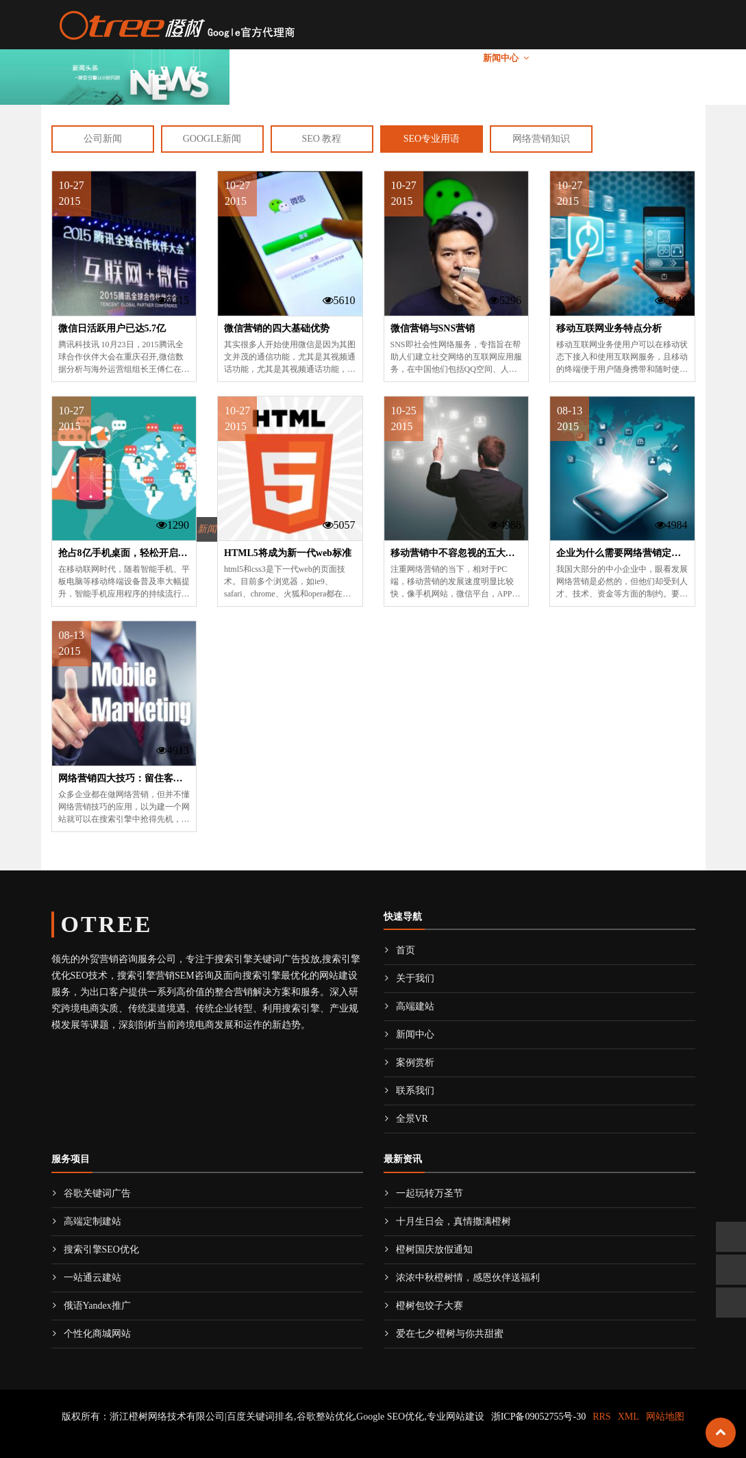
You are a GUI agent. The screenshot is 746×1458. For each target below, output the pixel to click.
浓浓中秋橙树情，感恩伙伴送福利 (462, 1277)
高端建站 (432, 58)
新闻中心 (501, 58)
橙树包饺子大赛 (423, 1305)
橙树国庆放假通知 (428, 1249)
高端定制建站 (86, 1221)
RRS (601, 1416)
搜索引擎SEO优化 (95, 1249)
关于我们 (295, 58)
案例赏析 (569, 58)
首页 (251, 58)
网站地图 (665, 1416)
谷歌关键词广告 (91, 1193)
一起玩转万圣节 (423, 1193)
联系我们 (623, 58)
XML (628, 1416)
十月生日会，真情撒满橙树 (447, 1221)
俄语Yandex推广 (91, 1305)
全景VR (673, 58)
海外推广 (364, 58)
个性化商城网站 (91, 1334)
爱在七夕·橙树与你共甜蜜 (444, 1334)
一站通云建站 (86, 1277)
